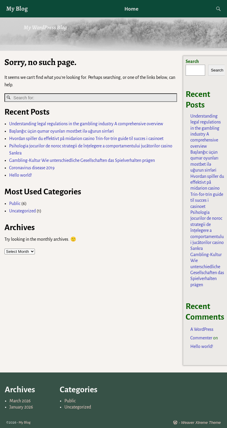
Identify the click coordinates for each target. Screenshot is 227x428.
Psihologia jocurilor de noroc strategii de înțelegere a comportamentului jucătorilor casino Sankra (207, 230)
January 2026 (21, 407)
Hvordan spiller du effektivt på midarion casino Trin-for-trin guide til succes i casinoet (86, 138)
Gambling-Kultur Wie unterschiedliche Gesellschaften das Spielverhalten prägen (82, 160)
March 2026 (20, 400)
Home (131, 9)
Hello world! (20, 175)
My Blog (17, 8)
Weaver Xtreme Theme (201, 422)
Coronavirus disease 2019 (32, 167)
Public (14, 203)
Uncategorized (22, 211)
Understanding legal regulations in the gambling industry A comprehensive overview (86, 123)
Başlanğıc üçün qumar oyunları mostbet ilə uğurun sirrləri (61, 131)
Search (192, 61)
